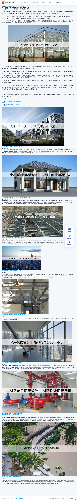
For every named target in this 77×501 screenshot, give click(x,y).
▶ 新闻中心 (16, 6)
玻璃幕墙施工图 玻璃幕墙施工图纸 (11, 270)
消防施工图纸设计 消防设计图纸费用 (12, 414)
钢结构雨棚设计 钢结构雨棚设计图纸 (12, 362)
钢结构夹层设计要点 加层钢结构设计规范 (13, 314)
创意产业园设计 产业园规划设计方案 (14, 104)
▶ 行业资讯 (21, 6)
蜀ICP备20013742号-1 (20, 498)
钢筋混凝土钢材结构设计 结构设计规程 (13, 237)
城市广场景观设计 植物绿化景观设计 (12, 476)
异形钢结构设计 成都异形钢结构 (14, 101)
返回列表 (4, 102)
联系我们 (72, 498)
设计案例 (67, 498)
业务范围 (62, 498)
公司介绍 (52, 498)
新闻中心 (57, 498)
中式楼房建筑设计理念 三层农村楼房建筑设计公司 (16, 197)
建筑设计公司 (10, 6)
